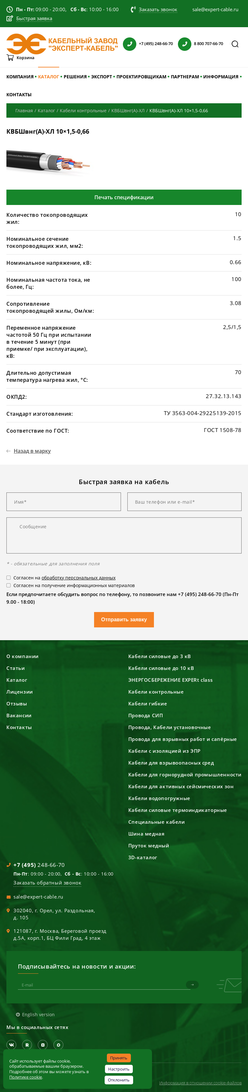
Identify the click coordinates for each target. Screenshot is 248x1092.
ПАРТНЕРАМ (185, 77)
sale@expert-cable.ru (38, 896)
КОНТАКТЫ (19, 94)
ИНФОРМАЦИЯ (220, 77)
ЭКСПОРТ (101, 77)
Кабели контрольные (156, 691)
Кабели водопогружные (159, 798)
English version (38, 1014)
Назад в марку (32, 450)
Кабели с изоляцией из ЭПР (164, 751)
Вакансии (19, 715)
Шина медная (146, 833)
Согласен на (64, 578)
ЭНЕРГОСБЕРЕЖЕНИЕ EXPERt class (170, 680)
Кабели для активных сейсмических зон (181, 786)
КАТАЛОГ (48, 77)
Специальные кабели (156, 822)
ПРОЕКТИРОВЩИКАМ (141, 77)
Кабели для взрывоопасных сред (171, 762)
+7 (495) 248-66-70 (156, 43)
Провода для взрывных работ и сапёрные (182, 739)
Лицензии (19, 691)
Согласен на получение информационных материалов (74, 585)
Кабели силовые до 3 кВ (159, 656)
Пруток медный (148, 845)
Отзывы (16, 703)
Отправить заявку (124, 619)
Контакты (19, 727)
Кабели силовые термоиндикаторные (177, 810)
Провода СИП (145, 715)
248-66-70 (39, 864)
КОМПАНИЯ (20, 77)
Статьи (15, 668)
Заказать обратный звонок (47, 882)
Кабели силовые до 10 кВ (161, 668)
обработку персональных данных (79, 578)
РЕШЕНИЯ (75, 77)
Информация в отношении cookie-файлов (200, 1083)
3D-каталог (142, 857)
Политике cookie (25, 1077)
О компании (22, 656)
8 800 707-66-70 (208, 43)
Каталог (16, 680)
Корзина (26, 57)
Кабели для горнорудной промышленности (185, 774)
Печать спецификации (124, 197)
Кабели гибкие (147, 703)
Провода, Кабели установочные (169, 727)
